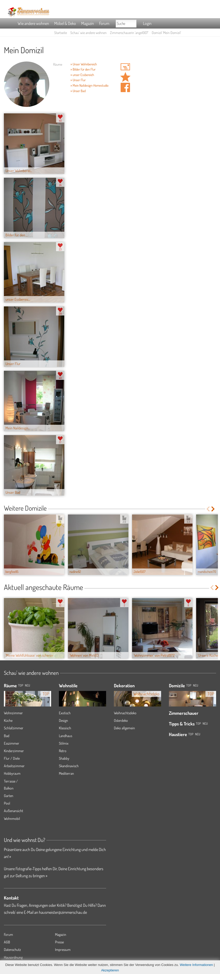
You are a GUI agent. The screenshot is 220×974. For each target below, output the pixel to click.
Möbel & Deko (65, 23)
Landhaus (65, 735)
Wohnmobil (12, 818)
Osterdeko (121, 720)
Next (213, 509)
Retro (62, 751)
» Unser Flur (78, 80)
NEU (27, 685)
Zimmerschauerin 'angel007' (129, 32)
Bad (6, 735)
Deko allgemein (124, 728)
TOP (20, 685)
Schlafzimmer (13, 728)
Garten (8, 795)
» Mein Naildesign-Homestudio (89, 85)
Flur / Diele (12, 758)
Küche (8, 720)
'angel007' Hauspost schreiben (125, 66)
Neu (195, 685)
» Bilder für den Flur (83, 69)
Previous (208, 509)
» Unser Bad (78, 91)
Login (147, 23)
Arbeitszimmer (14, 766)
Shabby (64, 758)
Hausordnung (13, 957)
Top (188, 685)
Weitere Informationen (196, 965)
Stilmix (63, 743)
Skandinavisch (69, 766)
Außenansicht (13, 810)
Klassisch (65, 728)
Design (63, 720)
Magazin (87, 23)
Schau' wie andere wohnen (88, 32)
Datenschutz (12, 949)
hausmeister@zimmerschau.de (63, 912)
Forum (104, 23)
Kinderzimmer (14, 751)
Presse (59, 942)
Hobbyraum (12, 773)
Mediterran (66, 773)
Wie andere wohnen (33, 23)
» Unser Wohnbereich (84, 64)
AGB (7, 942)
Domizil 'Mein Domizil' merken (125, 77)
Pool (7, 803)
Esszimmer (11, 743)
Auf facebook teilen (125, 87)
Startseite (60, 32)
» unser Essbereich (82, 75)
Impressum (63, 949)
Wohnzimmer (13, 713)
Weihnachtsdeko (125, 713)
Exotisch (65, 713)
